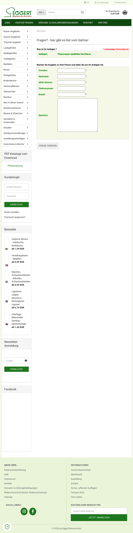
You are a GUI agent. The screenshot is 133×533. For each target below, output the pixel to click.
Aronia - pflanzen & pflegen (84, 488)
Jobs (7, 22)
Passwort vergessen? (14, 217)
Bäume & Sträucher (12, 113)
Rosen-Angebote (11, 31)
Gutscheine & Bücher (13, 144)
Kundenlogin (102, 2)
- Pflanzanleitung (14, 165)
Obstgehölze (9, 75)
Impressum (9, 479)
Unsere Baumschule (81, 470)
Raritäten (7, 64)
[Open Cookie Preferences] (7, 526)
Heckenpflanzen (11, 86)
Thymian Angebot (12, 42)
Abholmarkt (76, 474)
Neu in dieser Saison (13, 102)
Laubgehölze (9, 47)
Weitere (102, 22)
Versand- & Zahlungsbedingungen (58, 22)
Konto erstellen (11, 212)
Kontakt (88, 22)
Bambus (7, 97)
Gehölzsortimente (12, 108)
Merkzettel (120, 2)
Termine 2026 (77, 492)
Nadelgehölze (10, 53)
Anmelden (16, 204)
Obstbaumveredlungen (14, 133)
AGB (6, 474)
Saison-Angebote (11, 37)
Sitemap (8, 497)
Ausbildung (76, 479)
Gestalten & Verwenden (9, 121)
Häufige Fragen (24, 22)
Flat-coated (76, 497)
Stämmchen (9, 91)
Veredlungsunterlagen (14, 138)
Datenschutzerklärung (15, 470)
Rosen (6, 69)
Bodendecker (9, 80)
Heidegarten (9, 58)
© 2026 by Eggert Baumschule (66, 528)
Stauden (7, 127)
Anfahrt (74, 483)
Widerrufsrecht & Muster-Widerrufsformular (25, 492)
